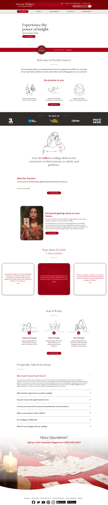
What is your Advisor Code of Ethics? (50, 416)
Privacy (35, 498)
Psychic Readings (54, 11)
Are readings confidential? (50, 422)
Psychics (39, 11)
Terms (46, 498)
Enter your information (28, 343)
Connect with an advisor (77, 343)
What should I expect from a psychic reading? (50, 396)
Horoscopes (70, 11)
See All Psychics (54, 193)
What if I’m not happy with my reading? (50, 429)
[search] (89, 6)
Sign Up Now (54, 107)
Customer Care (69, 3)
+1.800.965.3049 (86, 3)
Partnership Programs (58, 498)
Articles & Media (86, 11)
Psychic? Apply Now (71, 498)
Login (62, 3)
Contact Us (27, 498)
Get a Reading (29, 36)
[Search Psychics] (81, 6)
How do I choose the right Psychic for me (50, 402)
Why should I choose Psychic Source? (50, 378)
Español (78, 3)
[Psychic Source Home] (25, 6)
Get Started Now (54, 355)
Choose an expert (50, 343)
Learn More (68, 49)
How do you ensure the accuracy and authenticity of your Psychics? (50, 409)
